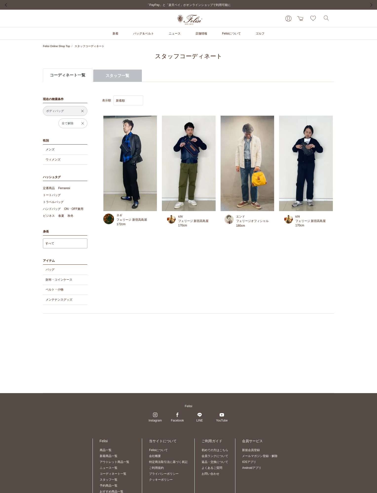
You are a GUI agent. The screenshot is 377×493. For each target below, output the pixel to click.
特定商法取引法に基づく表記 (168, 462)
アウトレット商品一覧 (114, 462)
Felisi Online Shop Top (56, 46)
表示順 (106, 100)
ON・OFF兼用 (73, 209)
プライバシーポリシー (164, 473)
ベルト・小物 (54, 289)
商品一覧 (106, 450)
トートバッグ (52, 195)
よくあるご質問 (212, 468)
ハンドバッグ (52, 209)
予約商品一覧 (108, 485)
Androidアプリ (251, 468)
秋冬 (71, 216)
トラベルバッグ (53, 202)
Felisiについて (158, 450)
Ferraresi (64, 188)
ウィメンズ (53, 159)
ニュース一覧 (108, 468)
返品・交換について (215, 462)
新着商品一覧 (108, 456)
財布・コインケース (59, 279)
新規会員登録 (251, 450)
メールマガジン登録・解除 (260, 456)
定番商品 (49, 188)
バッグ (50, 269)
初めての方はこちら (215, 450)
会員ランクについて (215, 456)
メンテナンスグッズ (59, 299)
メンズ (50, 149)
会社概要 (155, 456)
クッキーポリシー (161, 479)
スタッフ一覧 (117, 75)
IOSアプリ (249, 462)
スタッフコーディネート (89, 46)
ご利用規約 (156, 468)
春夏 (61, 216)
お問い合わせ (210, 473)
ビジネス (49, 216)
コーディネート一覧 (113, 473)
